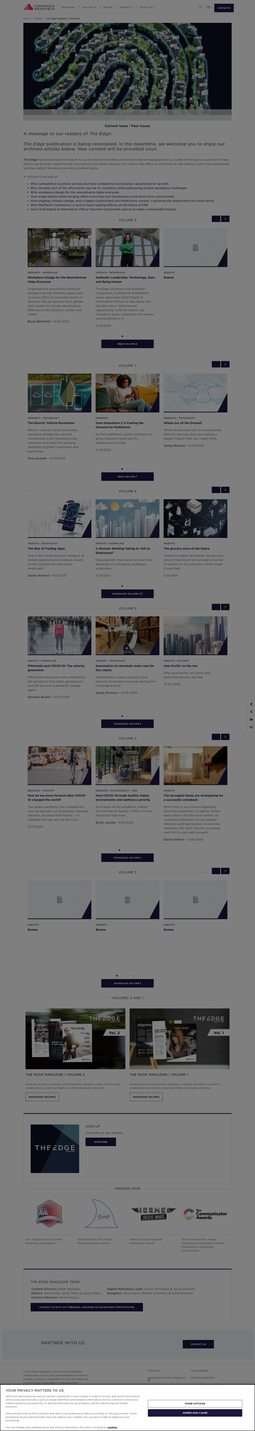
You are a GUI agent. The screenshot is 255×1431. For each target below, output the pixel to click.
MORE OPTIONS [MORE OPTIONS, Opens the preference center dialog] (195, 1403)
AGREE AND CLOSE (195, 1412)
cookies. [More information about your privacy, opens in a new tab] (112, 1427)
